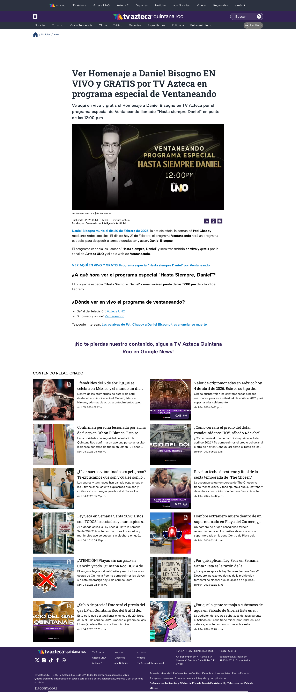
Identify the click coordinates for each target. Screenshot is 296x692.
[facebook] (57, 661)
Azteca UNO (116, 311)
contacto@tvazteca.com (233, 656)
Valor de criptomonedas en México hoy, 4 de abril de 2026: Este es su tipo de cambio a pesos (228, 385)
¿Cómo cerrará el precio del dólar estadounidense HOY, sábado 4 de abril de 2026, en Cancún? (227, 430)
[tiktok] (50, 661)
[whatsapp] (64, 661)
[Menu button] (49, 17)
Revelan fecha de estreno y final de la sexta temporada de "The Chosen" (226, 474)
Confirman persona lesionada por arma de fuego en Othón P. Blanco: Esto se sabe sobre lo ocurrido (111, 430)
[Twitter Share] (206, 221)
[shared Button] (213, 221)
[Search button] (259, 16)
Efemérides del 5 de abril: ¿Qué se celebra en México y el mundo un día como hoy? (109, 385)
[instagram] (43, 661)
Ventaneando (114, 316)
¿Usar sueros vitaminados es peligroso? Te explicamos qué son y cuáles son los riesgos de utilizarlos (111, 474)
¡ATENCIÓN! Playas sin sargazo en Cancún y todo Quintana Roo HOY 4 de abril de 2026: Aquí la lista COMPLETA (110, 563)
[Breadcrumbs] (37, 34)
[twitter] (37, 661)
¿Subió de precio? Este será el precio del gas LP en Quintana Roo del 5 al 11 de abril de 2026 (111, 607)
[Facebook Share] (219, 221)
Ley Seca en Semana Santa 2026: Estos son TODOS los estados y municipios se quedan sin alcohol (111, 519)
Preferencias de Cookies (187, 673)
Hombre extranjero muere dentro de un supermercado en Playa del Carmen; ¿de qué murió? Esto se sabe (228, 519)
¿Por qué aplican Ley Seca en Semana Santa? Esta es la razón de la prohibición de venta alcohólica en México (226, 563)
